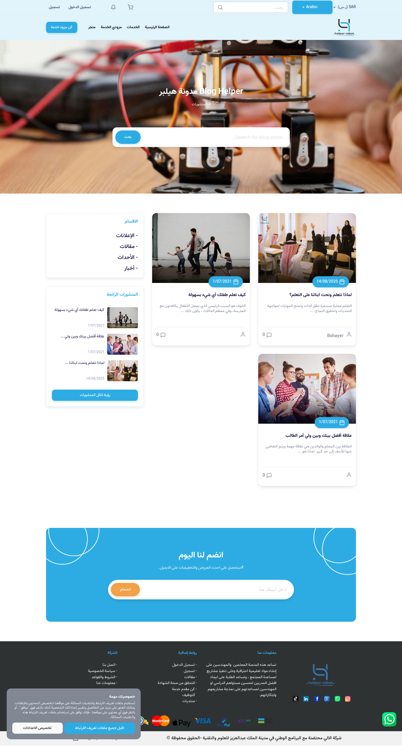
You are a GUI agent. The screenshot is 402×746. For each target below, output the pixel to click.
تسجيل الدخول (79, 7)
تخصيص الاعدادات (37, 728)
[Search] (250, 7)
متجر (92, 27)
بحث (128, 137)
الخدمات (134, 27)
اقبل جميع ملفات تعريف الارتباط (99, 728)
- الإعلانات (127, 236)
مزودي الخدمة (111, 27)
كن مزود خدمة (62, 27)
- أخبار (131, 269)
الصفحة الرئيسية (158, 27)
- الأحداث (128, 258)
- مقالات (129, 247)
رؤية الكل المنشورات (95, 396)
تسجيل (54, 7)
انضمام (125, 590)
